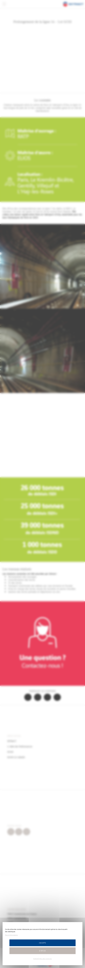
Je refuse (42, 951)
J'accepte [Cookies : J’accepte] (42, 943)
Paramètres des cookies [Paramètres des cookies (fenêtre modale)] (42, 959)
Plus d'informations (11, 935)
